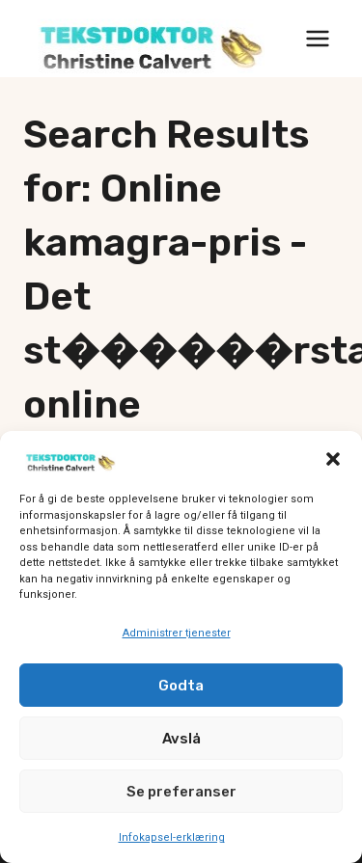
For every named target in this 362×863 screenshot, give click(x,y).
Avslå (181, 739)
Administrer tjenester (177, 634)
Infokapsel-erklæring (172, 839)
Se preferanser (181, 792)
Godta (181, 686)
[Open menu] (317, 38)
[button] (333, 461)
